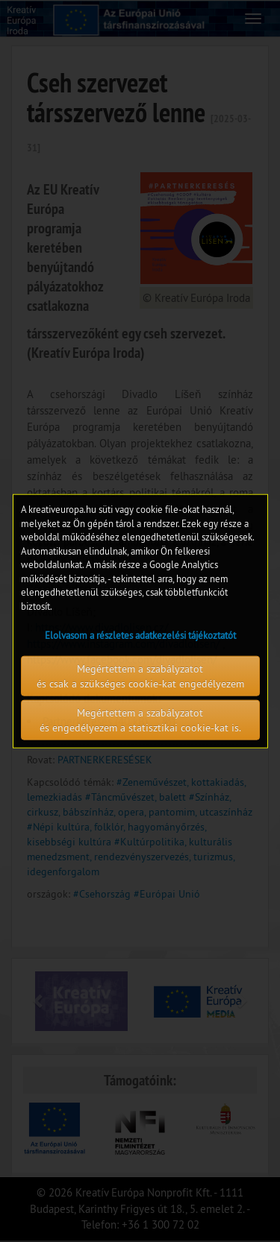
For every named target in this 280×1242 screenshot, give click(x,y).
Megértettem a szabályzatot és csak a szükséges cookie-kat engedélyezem (140, 675)
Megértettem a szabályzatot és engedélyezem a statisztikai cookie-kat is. (140, 719)
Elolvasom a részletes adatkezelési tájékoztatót (140, 634)
